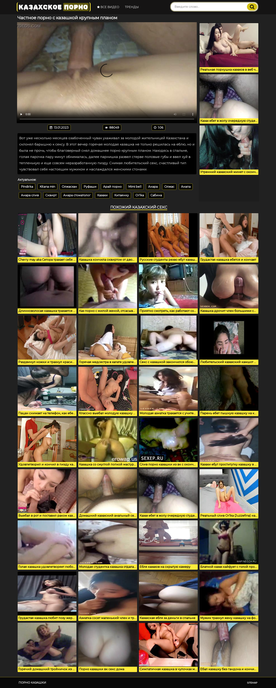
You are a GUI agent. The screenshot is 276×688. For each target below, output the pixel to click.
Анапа (186, 186)
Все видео (108, 7)
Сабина (156, 195)
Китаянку (121, 195)
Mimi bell (134, 186)
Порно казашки (32, 682)
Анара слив (30, 195)
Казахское (53, 7)
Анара (153, 186)
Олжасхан (69, 186)
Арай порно (112, 186)
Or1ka (139, 195)
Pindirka (27, 186)
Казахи (102, 195)
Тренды (131, 7)
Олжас (169, 186)
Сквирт (51, 195)
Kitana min (47, 186)
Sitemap (252, 682)
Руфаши (90, 186)
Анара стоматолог (77, 195)
